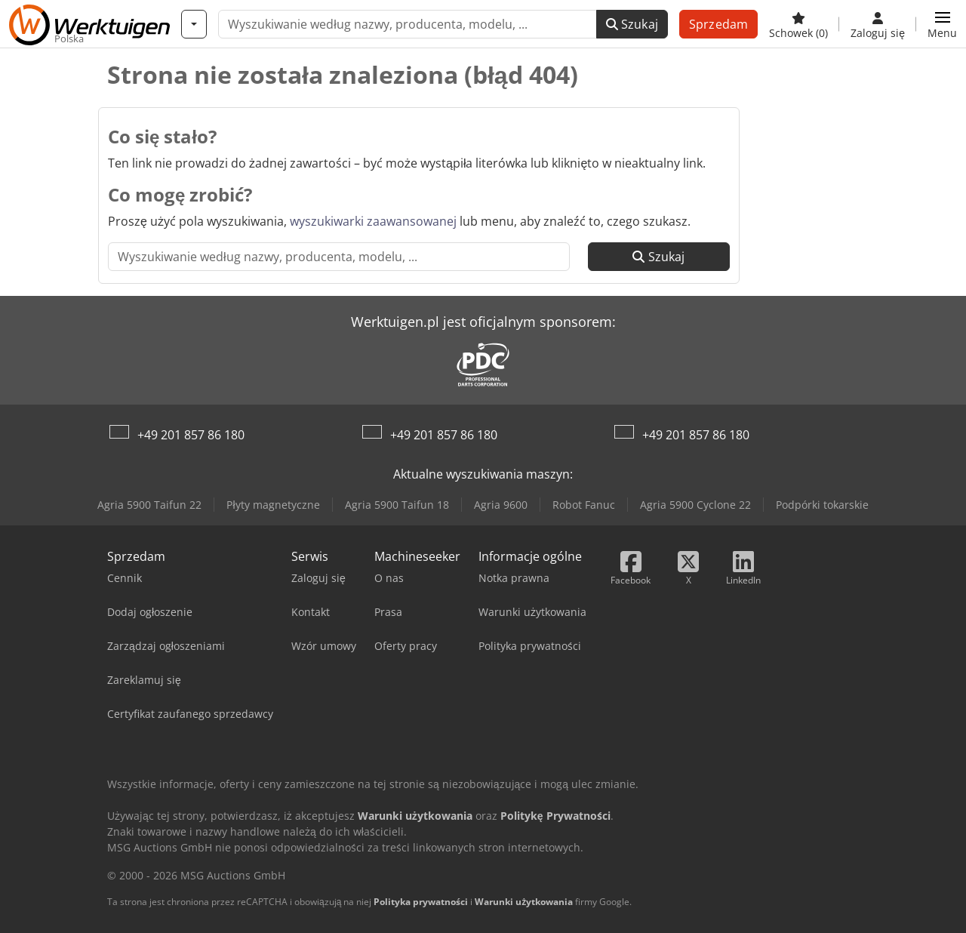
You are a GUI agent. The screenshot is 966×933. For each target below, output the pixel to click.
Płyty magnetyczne (272, 504)
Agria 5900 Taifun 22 (149, 504)
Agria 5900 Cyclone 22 (695, 504)
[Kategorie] (194, 24)
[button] (942, 24)
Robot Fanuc (583, 504)
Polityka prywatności (421, 901)
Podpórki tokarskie (822, 504)
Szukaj (632, 24)
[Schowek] (798, 24)
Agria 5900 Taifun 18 (397, 504)
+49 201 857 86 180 (191, 434)
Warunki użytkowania (524, 901)
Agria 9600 (501, 504)
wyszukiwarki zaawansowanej (373, 221)
